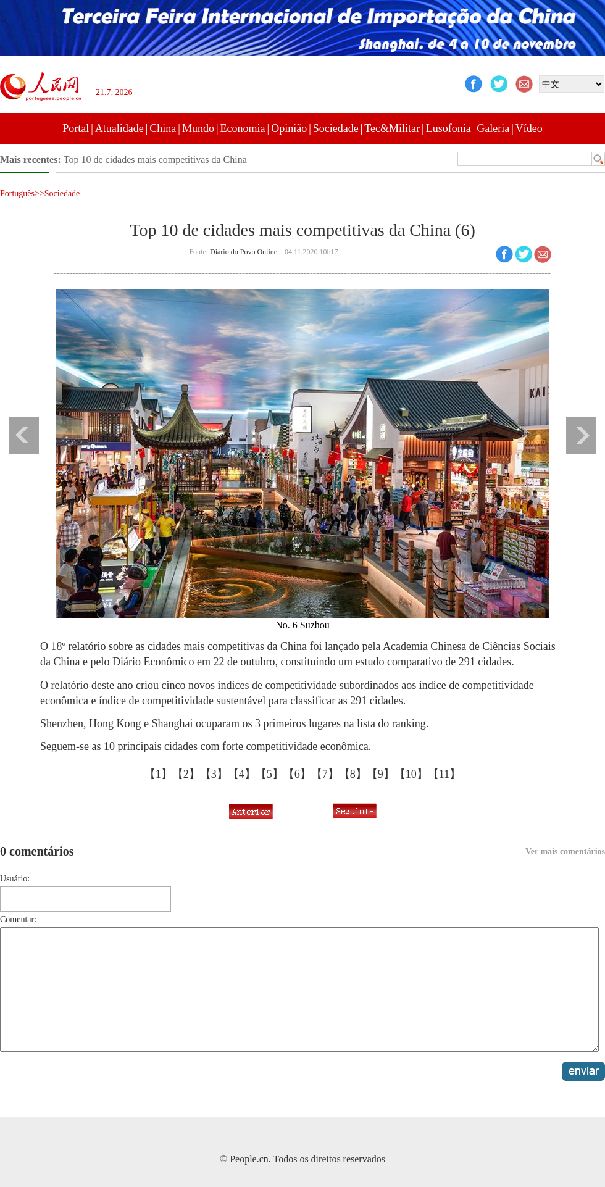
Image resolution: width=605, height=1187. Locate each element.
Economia (242, 128)
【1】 (158, 774)
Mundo (198, 128)
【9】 (380, 774)
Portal (75, 128)
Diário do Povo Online (243, 252)
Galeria (493, 128)
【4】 (242, 774)
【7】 (325, 774)
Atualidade (119, 128)
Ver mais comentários (565, 851)
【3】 (214, 774)
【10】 (411, 774)
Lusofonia (448, 128)
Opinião (289, 128)
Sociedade (336, 128)
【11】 (444, 774)
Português (17, 193)
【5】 (269, 774)
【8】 (353, 774)
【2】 (186, 774)
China (162, 128)
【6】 (297, 774)
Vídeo (529, 128)
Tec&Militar (392, 128)
